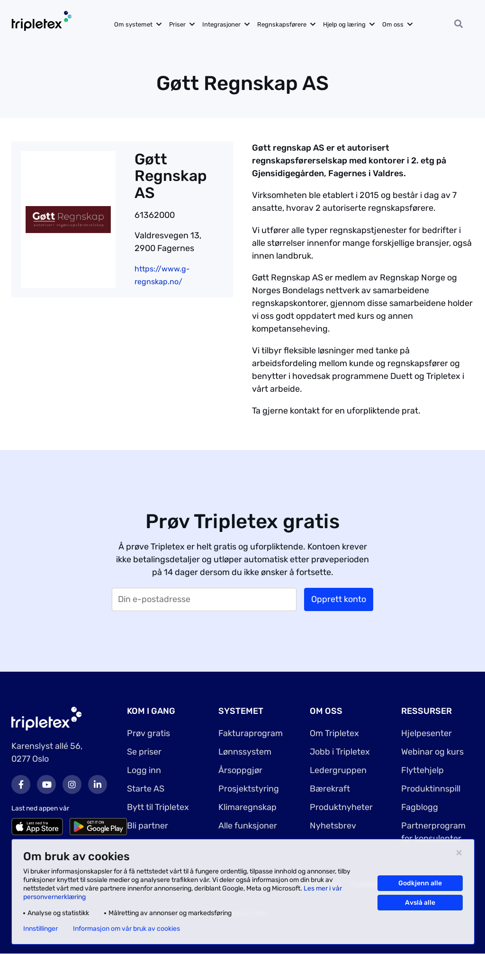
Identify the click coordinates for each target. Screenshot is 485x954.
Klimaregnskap (247, 807)
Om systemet (133, 24)
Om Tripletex (334, 733)
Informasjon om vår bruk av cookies (126, 929)
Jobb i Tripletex (340, 752)
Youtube (46, 784)
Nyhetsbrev (333, 825)
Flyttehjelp (422, 770)
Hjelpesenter (426, 733)
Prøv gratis (148, 733)
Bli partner (147, 825)
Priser (177, 24)
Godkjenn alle (420, 883)
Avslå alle (420, 903)
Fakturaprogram (250, 733)
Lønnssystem (244, 752)
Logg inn (144, 770)
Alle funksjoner (247, 825)
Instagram (72, 784)
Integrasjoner (221, 24)
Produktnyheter (341, 807)
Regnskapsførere (281, 24)
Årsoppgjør (240, 770)
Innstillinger (40, 929)
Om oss (393, 24)
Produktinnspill (430, 788)
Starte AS (145, 788)
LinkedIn (97, 784)
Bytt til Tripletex (158, 807)
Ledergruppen (338, 770)
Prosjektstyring (248, 788)
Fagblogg (419, 807)
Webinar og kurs (432, 752)
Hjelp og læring (344, 24)
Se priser (144, 752)
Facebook (20, 784)
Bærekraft (330, 788)
